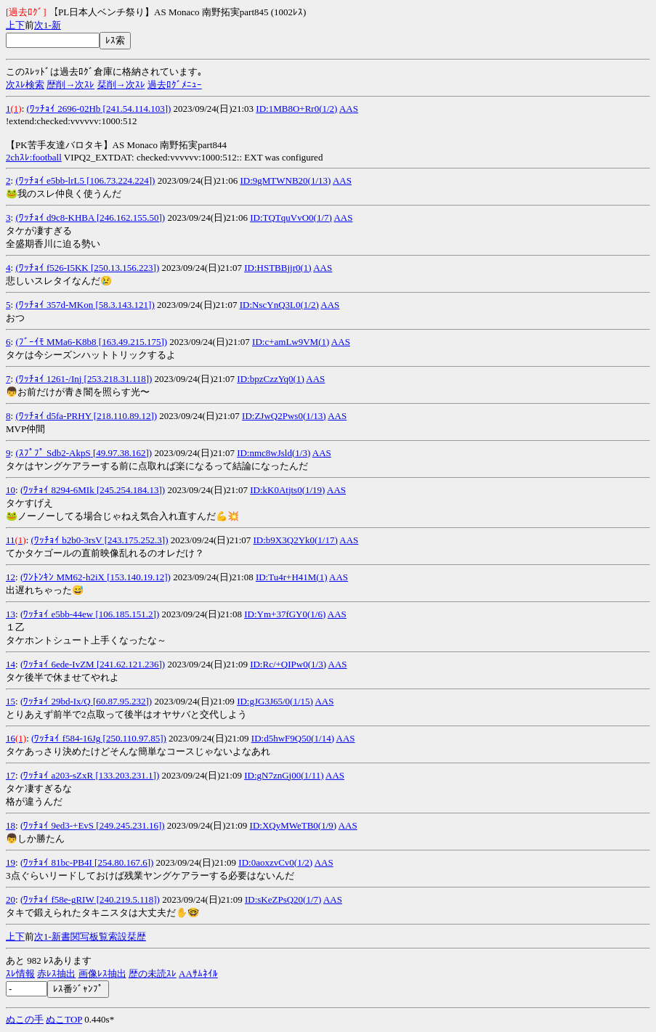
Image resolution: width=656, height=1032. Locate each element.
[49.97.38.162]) (122, 452)
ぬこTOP (64, 1019)
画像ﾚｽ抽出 (102, 973)
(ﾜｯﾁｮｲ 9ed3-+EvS (57, 825)
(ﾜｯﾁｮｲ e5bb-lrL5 (49, 180)
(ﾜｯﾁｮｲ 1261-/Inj (48, 378)
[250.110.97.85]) (133, 738)
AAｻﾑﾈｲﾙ (198, 973)
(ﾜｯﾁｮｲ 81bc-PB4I (56, 862)
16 (10, 738)
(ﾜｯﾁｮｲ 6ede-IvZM (57, 664)
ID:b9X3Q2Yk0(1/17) (296, 540)
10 (10, 489)
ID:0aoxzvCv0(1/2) (275, 862)
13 (10, 614)
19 (10, 862)
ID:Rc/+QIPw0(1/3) (288, 664)
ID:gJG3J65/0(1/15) (275, 701)
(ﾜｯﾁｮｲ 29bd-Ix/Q (55, 701)
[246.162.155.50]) (130, 217)
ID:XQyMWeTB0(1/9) (293, 825)
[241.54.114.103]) (135, 108)
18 (10, 825)
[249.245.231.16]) (129, 825)
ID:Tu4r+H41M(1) (292, 577)
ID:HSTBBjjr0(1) (277, 267)
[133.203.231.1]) (126, 775)
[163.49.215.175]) (132, 341)
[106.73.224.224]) (119, 180)
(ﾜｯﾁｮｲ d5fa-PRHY (53, 415)
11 (10, 540)
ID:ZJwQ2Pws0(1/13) (284, 415)
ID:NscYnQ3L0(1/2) (279, 304)
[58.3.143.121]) (124, 304)
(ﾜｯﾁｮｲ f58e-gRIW (57, 899)
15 (10, 701)
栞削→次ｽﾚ (121, 84)
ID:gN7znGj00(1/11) (283, 775)
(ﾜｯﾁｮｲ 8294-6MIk (57, 489)
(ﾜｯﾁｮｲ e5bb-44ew (56, 614)
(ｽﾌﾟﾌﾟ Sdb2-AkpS (52, 452)
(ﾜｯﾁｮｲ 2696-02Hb (64, 108)
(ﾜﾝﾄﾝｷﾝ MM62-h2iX (62, 577)
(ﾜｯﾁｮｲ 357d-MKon (54, 304)
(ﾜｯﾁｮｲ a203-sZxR (56, 775)
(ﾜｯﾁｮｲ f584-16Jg (65, 738)
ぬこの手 (25, 1019)
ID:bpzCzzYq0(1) (270, 378)
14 (10, 664)
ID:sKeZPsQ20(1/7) (283, 899)
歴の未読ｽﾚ (153, 973)
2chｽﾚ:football (34, 157)
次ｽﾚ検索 (25, 84)
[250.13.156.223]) (124, 267)
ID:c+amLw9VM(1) (290, 341)
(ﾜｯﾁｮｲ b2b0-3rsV (66, 540)
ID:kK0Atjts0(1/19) (287, 489)
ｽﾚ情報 (20, 973)
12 (10, 577)
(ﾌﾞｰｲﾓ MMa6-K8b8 (55, 341)
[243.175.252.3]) (135, 540)
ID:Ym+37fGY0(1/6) (284, 614)
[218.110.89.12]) (125, 415)
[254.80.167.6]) (123, 862)
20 (10, 899)
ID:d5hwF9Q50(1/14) (292, 738)
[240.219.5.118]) (127, 899)
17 (10, 775)
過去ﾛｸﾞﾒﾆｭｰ (174, 84)
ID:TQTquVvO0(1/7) (291, 217)
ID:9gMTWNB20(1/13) (285, 180)
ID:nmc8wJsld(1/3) (273, 452)
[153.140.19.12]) (138, 577)
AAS (348, 108)
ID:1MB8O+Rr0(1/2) (296, 108)
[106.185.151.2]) (126, 614)
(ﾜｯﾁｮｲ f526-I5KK (51, 267)
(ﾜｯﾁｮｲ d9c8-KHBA (54, 217)
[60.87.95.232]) (122, 701)
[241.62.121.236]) (130, 664)
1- (48, 25)
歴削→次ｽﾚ (70, 84)
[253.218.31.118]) (116, 378)
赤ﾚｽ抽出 (56, 973)
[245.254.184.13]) (130, 489)
